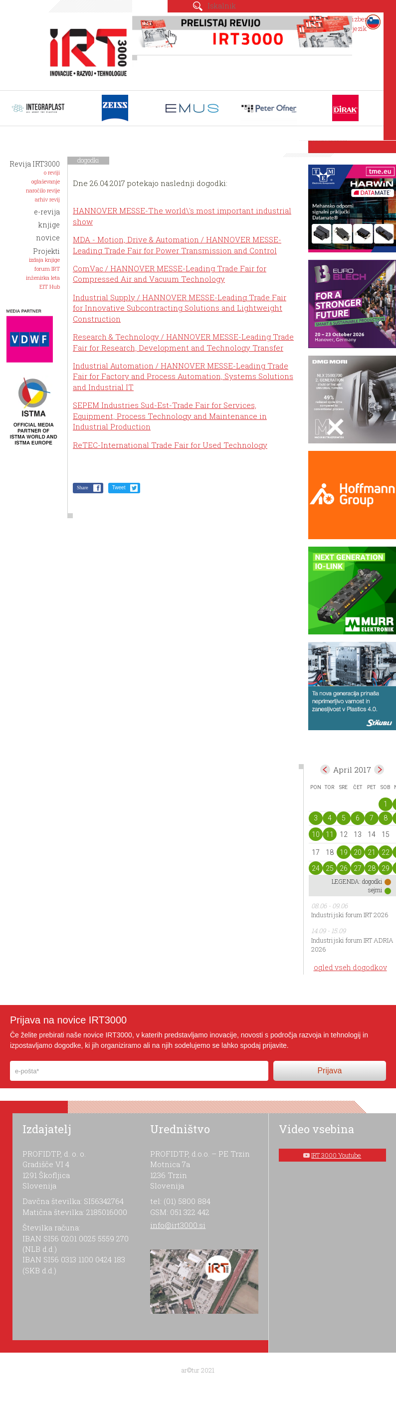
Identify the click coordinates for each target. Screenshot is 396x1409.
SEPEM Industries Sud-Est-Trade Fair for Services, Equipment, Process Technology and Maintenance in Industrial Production (170, 415)
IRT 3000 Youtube (336, 1155)
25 (330, 868)
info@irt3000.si (177, 1225)
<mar (325, 770)
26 (344, 868)
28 (372, 868)
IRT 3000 (85, 49)
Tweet (119, 487)
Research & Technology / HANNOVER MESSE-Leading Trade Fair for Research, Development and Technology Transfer (183, 342)
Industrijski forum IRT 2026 (350, 914)
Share (82, 487)
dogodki (88, 160)
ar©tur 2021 (198, 1370)
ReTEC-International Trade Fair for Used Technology (170, 445)
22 (386, 852)
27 (358, 868)
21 (372, 852)
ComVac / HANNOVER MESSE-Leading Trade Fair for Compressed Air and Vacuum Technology (169, 273)
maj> (379, 770)
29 (386, 868)
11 (330, 834)
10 (316, 834)
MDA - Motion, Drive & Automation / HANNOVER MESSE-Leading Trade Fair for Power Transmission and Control (177, 244)
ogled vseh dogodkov (350, 967)
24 (316, 868)
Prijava (329, 1070)
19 (344, 852)
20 (358, 852)
